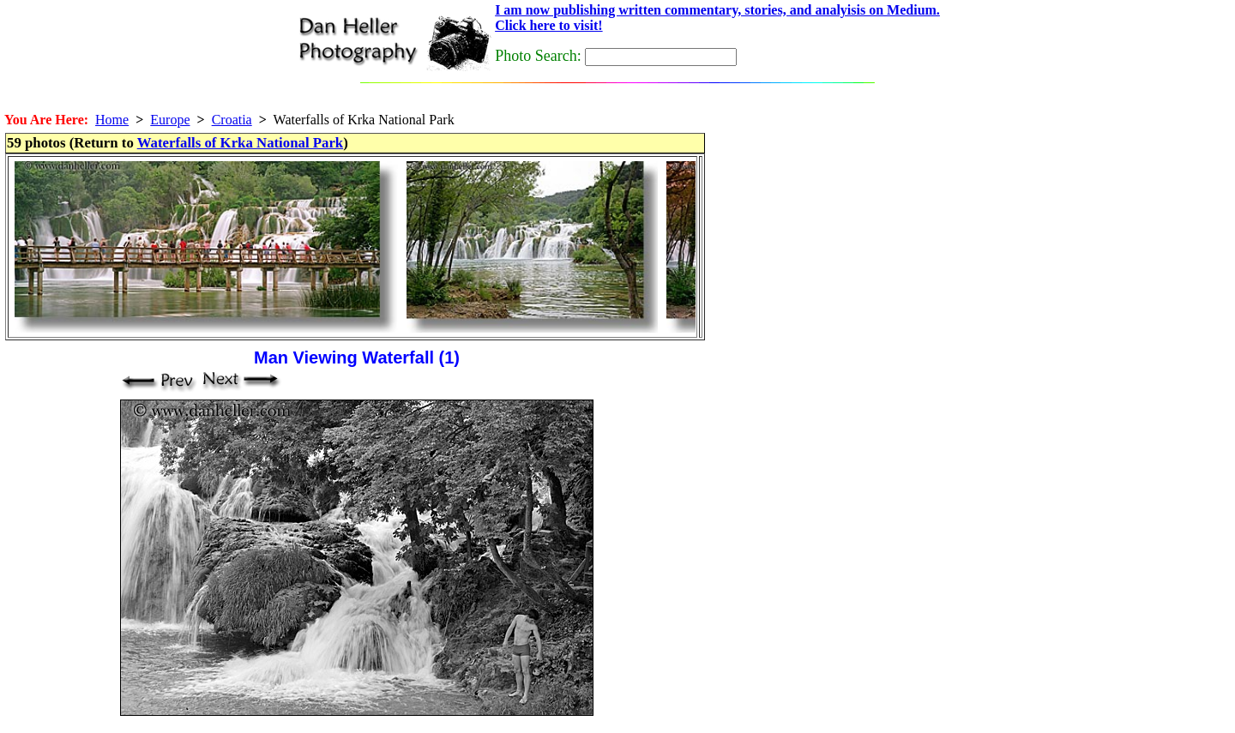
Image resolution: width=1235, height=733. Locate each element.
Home (112, 119)
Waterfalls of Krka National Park (240, 143)
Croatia (232, 119)
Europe (170, 119)
